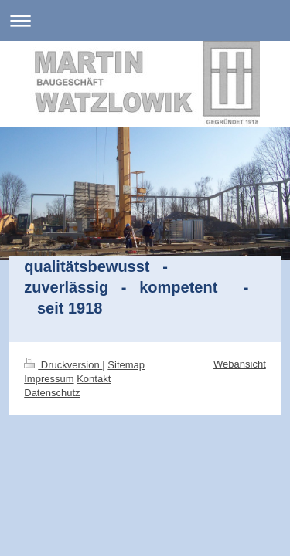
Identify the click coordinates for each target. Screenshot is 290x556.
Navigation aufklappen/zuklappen (145, 20)
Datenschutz (52, 392)
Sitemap (126, 365)
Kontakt (94, 379)
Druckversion (63, 365)
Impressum (48, 379)
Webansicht (239, 364)
